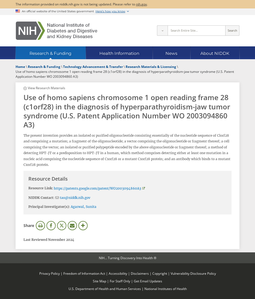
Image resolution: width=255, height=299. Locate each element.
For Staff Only (120, 281)
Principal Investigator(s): (49, 207)
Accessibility (118, 273)
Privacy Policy (49, 273)
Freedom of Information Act (84, 273)
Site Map (99, 281)
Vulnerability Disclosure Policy (193, 273)
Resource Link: (40, 188)
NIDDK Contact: (41, 198)
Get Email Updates (148, 281)
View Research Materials (46, 88)
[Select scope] (162, 30)
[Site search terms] (197, 30)
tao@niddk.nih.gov (75, 198)
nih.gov (141, 4)
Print (40, 225)
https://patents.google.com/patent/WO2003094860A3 (97, 188)
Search (232, 30)
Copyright (159, 273)
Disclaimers (140, 273)
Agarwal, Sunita (83, 207)
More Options (83, 225)
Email (72, 225)
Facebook (51, 225)
